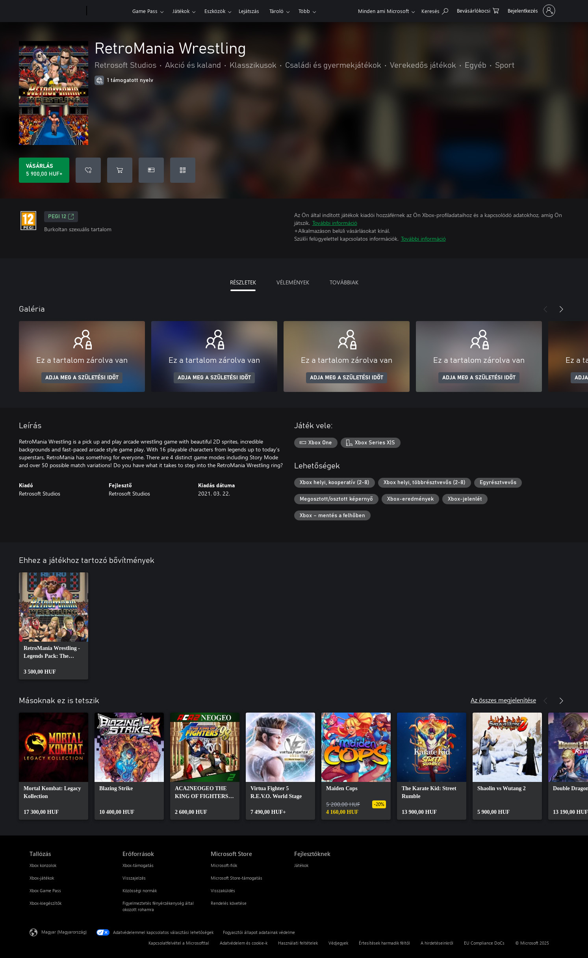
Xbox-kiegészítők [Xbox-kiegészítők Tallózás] (45, 903)
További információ (334, 223)
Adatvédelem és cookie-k (243, 942)
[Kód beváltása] (182, 170)
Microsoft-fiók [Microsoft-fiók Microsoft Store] (224, 865)
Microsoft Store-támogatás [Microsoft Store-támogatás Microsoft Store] (236, 877)
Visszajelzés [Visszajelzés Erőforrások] (134, 877)
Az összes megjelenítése (503, 700)
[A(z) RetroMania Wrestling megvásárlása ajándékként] (151, 170)
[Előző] (545, 309)
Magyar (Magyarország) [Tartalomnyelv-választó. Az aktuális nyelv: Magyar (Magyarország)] (64, 931)
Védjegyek (338, 942)
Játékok (181, 10)
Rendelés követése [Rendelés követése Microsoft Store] (229, 903)
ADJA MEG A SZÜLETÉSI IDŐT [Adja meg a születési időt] (82, 378)
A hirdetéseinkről (437, 942)
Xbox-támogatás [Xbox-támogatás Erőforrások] (138, 865)
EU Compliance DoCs (484, 942)
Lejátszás (249, 10)
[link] (53, 626)
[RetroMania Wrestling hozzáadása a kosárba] (119, 170)
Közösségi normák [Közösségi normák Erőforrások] (139, 890)
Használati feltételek (298, 942)
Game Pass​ (145, 10)
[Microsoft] (56, 11)
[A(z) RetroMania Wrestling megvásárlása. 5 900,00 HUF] (44, 170)
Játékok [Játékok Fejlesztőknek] (301, 865)
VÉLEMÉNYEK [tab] (292, 282)
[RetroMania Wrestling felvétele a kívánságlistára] (88, 170)
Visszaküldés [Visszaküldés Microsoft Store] (223, 890)
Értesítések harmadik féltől (384, 942)
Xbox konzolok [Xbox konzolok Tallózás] (43, 865)
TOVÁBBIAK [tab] (344, 282)
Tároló (276, 10)
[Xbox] (108, 11)
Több (304, 10)
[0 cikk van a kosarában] (478, 10)
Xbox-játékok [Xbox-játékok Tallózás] (42, 877)
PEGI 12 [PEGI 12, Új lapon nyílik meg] (61, 217)
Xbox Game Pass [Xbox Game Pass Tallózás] (45, 890)
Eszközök (214, 10)
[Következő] (561, 309)
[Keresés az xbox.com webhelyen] (435, 10)
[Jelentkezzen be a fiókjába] (530, 10)
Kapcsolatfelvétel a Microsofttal (178, 942)
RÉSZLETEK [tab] (243, 282)
